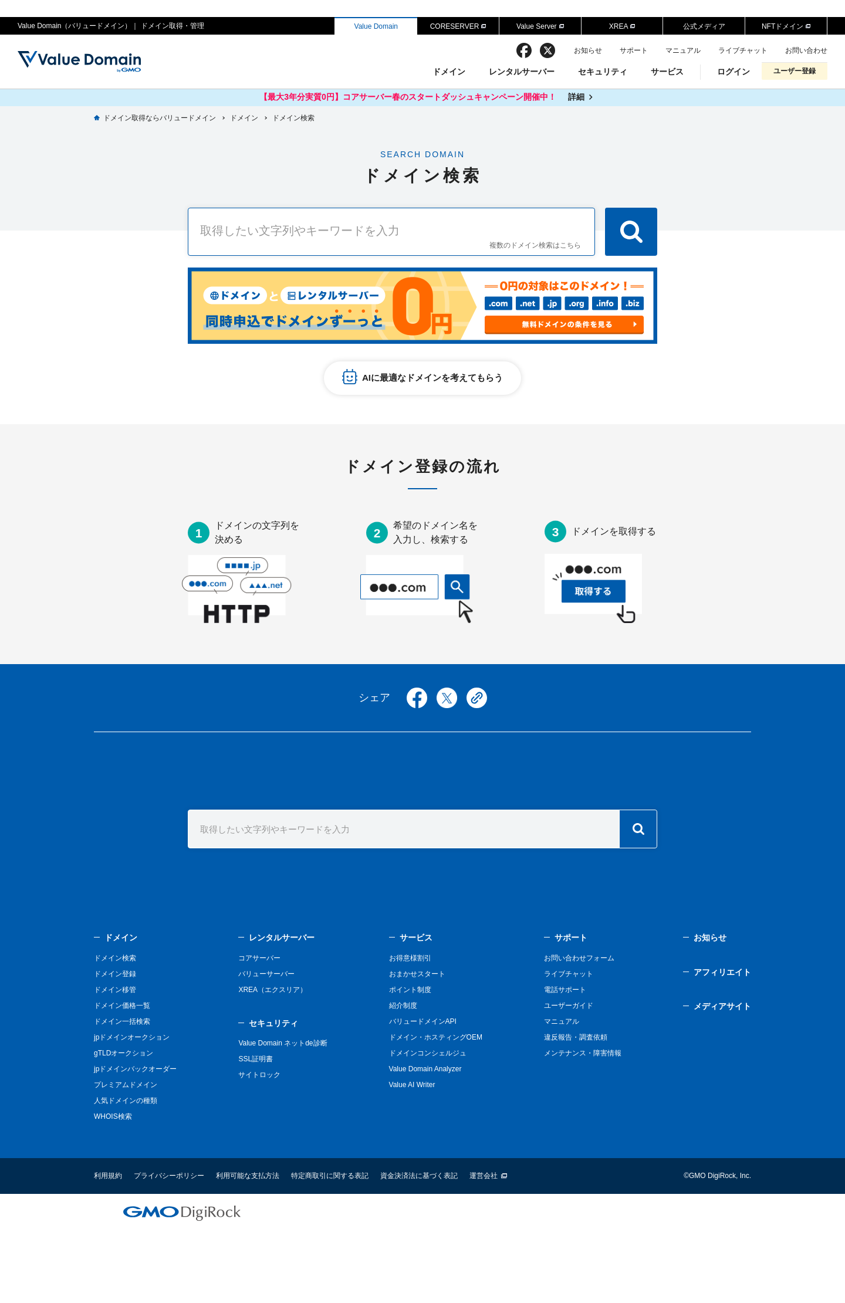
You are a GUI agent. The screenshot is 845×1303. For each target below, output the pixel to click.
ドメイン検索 (115, 958)
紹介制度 (403, 1005)
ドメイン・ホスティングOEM (435, 1037)
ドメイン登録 (115, 974)
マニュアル (683, 50)
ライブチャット (743, 50)
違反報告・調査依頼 (575, 1037)
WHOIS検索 (113, 1116)
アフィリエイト (722, 972)
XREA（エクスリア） (272, 990)
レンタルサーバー (522, 71)
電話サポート (565, 990)
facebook (524, 50)
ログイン (733, 71)
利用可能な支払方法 (247, 1176)
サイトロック (259, 1075)
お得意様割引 (410, 958)
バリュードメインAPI (423, 1021)
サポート (634, 50)
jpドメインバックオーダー (135, 1069)
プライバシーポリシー (169, 1176)
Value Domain (376, 26)
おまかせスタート (417, 974)
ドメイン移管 (115, 990)
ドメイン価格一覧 (122, 1005)
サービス (667, 71)
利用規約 (108, 1176)
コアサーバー (259, 958)
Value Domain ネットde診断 (282, 1043)
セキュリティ (602, 71)
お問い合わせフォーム (579, 958)
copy (477, 698)
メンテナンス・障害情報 (582, 1053)
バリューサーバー (266, 974)
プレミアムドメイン (125, 1085)
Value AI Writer (412, 1085)
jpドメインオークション (132, 1037)
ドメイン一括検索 (122, 1021)
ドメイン (448, 71)
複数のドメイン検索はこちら (535, 245)
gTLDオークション (123, 1053)
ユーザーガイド (568, 1005)
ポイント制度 (410, 990)
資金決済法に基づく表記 (419, 1176)
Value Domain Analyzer (425, 1069)
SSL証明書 (255, 1059)
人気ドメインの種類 (125, 1100)
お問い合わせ (806, 50)
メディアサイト (722, 1006)
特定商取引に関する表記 (330, 1176)
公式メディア (704, 26)
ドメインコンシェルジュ (428, 1053)
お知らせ (588, 50)
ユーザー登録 (794, 71)
